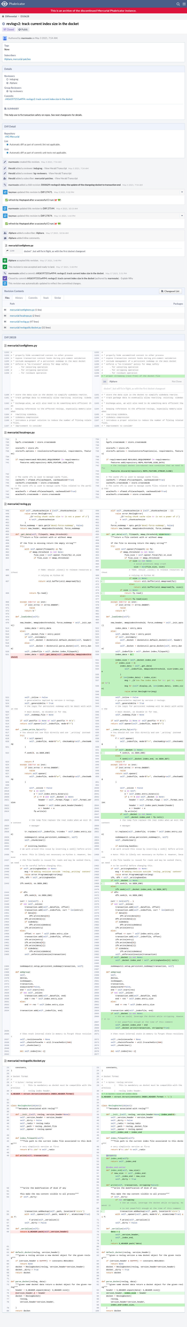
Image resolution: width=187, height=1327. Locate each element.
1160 (10, 250)
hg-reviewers (16, 91)
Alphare (8, 59)
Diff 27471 (46, 192)
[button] (184, 4)
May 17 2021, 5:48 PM (50, 260)
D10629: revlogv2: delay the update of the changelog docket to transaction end (81, 184)
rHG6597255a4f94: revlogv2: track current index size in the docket (39, 99)
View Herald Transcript (55, 168)
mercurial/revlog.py (19, 321)
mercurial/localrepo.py (21, 315)
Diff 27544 (48, 208)
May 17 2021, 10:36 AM (57, 233)
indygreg (14, 79)
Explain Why (127, 278)
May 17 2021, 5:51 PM (116, 273)
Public (24, 29)
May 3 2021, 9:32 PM (64, 192)
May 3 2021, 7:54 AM (51, 161)
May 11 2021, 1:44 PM (64, 215)
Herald (11, 168)
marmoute (26, 38)
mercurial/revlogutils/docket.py (25, 327)
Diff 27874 (46, 215)
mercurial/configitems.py (22, 309)
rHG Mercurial (12, 136)
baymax (13, 192)
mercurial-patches (22, 59)
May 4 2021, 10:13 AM (67, 208)
